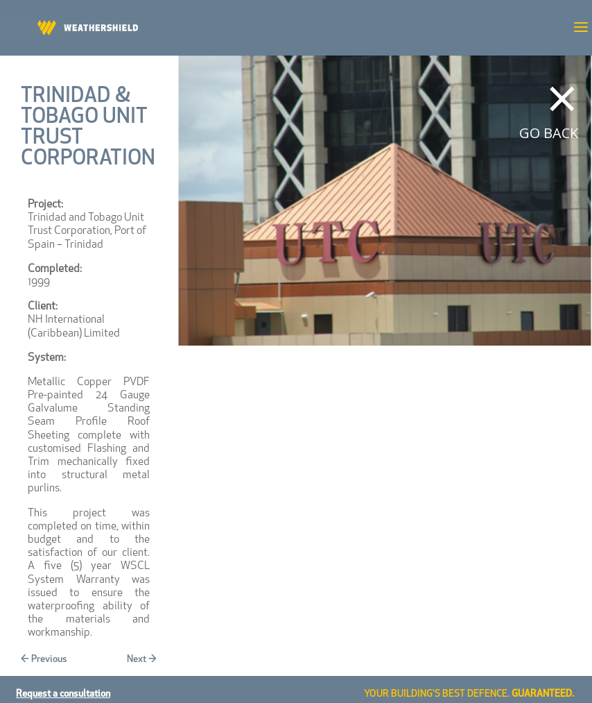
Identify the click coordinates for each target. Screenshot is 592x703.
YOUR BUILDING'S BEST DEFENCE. (469, 694)
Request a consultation (63, 694)
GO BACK (548, 133)
